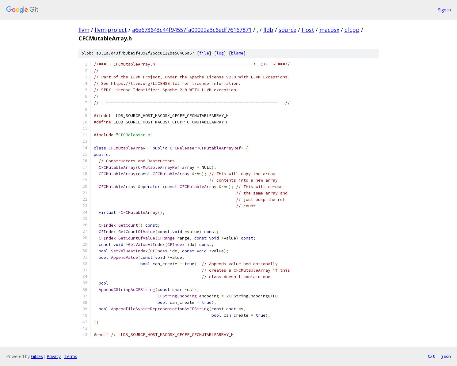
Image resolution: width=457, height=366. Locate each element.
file (204, 53)
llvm (83, 29)
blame (237, 53)
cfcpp (352, 29)
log (220, 53)
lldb (268, 29)
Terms (70, 356)
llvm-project (111, 29)
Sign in (444, 10)
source (287, 29)
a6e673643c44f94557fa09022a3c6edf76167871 (192, 29)
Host (308, 29)
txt (431, 356)
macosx (329, 29)
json (446, 356)
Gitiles (37, 356)
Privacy (54, 356)
